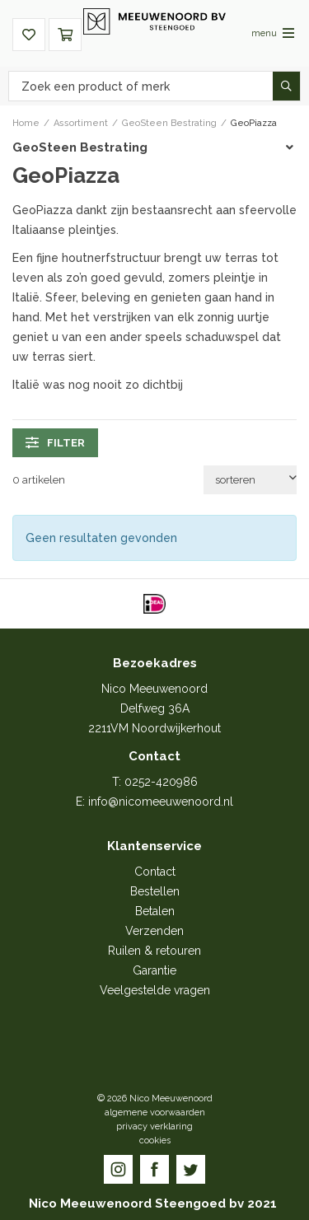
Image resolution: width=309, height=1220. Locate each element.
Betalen (155, 911)
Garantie (154, 970)
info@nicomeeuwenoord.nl (160, 801)
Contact (155, 871)
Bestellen (155, 891)
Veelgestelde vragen (155, 990)
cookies (155, 1140)
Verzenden (154, 930)
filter (55, 442)
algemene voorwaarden (155, 1112)
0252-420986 (161, 781)
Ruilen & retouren (154, 950)
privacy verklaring (154, 1126)
